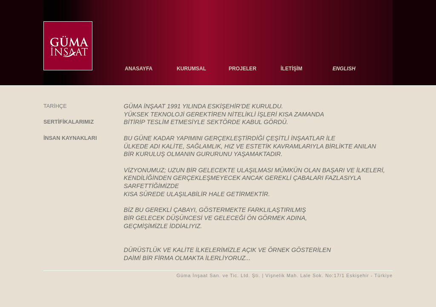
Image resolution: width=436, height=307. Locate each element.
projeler (242, 69)
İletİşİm (291, 69)
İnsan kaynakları (70, 138)
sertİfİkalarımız (68, 122)
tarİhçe (55, 106)
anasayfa (138, 69)
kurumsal (191, 69)
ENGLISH (344, 69)
